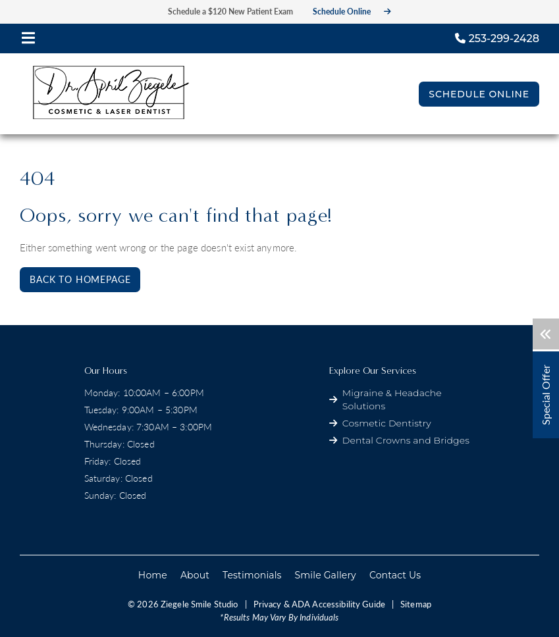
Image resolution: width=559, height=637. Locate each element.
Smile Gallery (325, 575)
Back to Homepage (80, 279)
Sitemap (415, 604)
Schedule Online (352, 11)
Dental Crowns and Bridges (405, 440)
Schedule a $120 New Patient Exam (230, 11)
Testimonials (252, 575)
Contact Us (395, 575)
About (194, 575)
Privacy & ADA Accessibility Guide (319, 604)
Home (152, 575)
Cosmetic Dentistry (386, 423)
